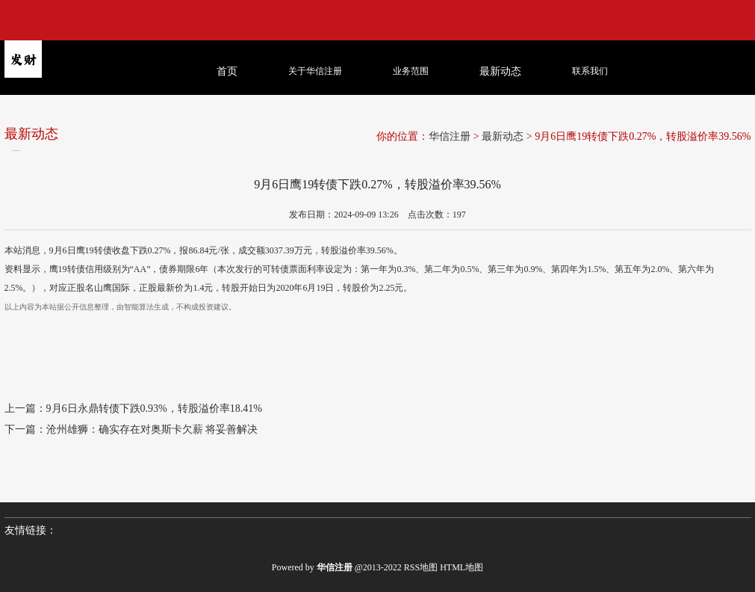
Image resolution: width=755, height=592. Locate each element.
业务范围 (411, 71)
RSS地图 (421, 567)
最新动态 (502, 136)
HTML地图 (461, 567)
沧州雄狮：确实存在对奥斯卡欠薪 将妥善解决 (152, 429)
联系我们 (590, 71)
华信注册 (449, 136)
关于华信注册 (315, 71)
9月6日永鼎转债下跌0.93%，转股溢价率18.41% (154, 408)
